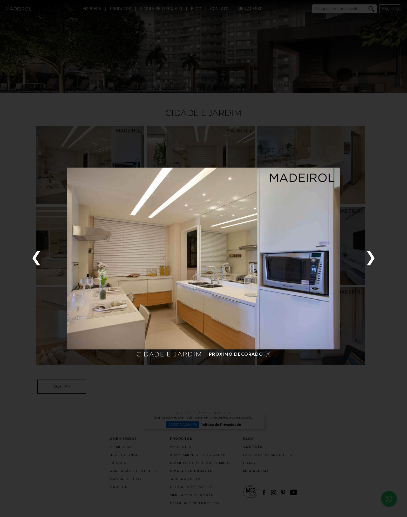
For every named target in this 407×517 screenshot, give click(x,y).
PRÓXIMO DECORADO (236, 354)
